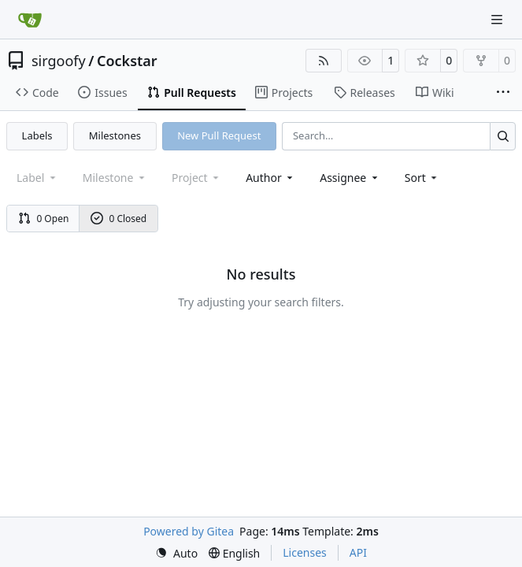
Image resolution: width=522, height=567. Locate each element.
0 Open (43, 218)
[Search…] (503, 136)
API (358, 552)
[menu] (422, 177)
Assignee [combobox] (350, 177)
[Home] (30, 20)
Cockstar (127, 61)
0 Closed (119, 218)
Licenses (305, 552)
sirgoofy (58, 61)
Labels (37, 135)
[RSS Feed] (323, 60)
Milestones (115, 135)
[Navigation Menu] (498, 19)
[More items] (503, 93)
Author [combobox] (270, 177)
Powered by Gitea (188, 531)
